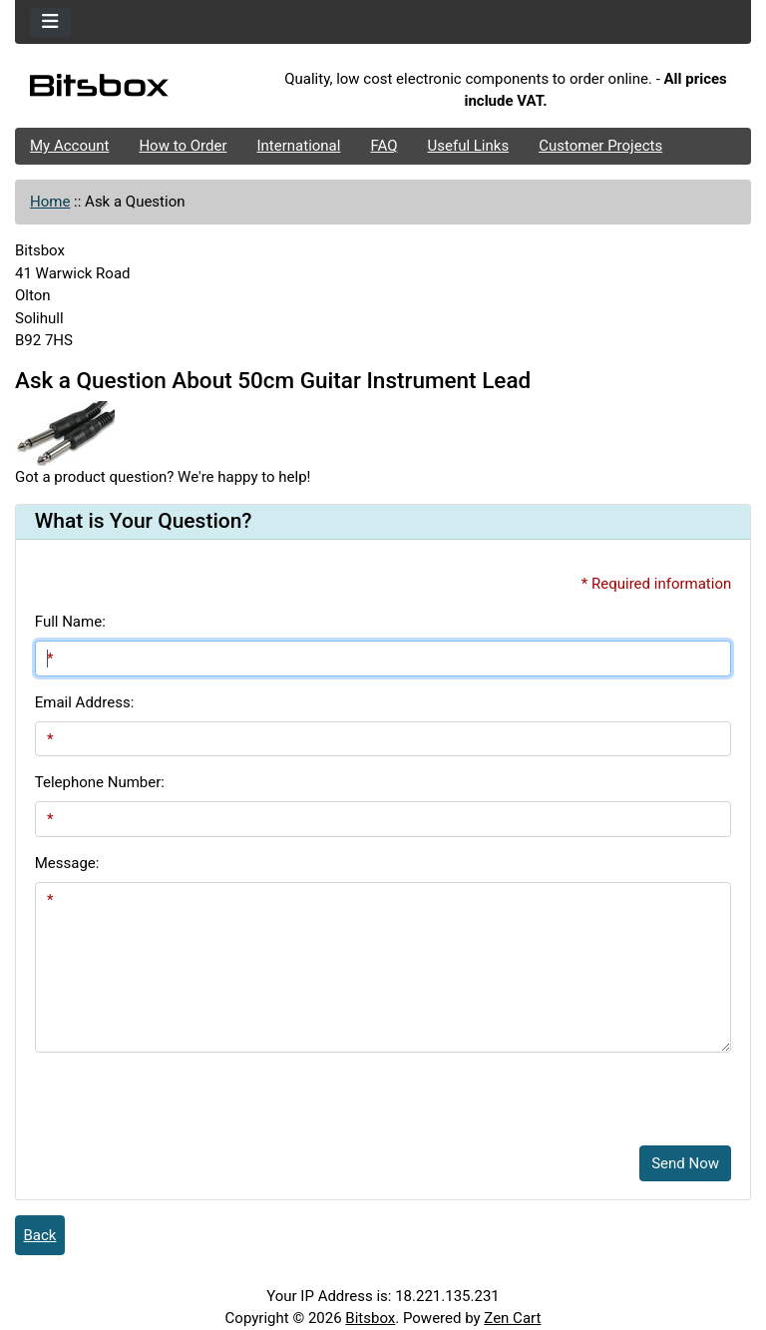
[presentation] (186, 1091)
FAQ (383, 146)
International (298, 146)
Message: (67, 863)
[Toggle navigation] (50, 22)
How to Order (182, 146)
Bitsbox (370, 1318)
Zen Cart (512, 1318)
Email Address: (85, 702)
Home (50, 202)
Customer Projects (600, 146)
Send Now (685, 1163)
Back (40, 1235)
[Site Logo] (137, 90)
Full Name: (70, 622)
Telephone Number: (100, 782)
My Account (69, 146)
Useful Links (469, 146)
